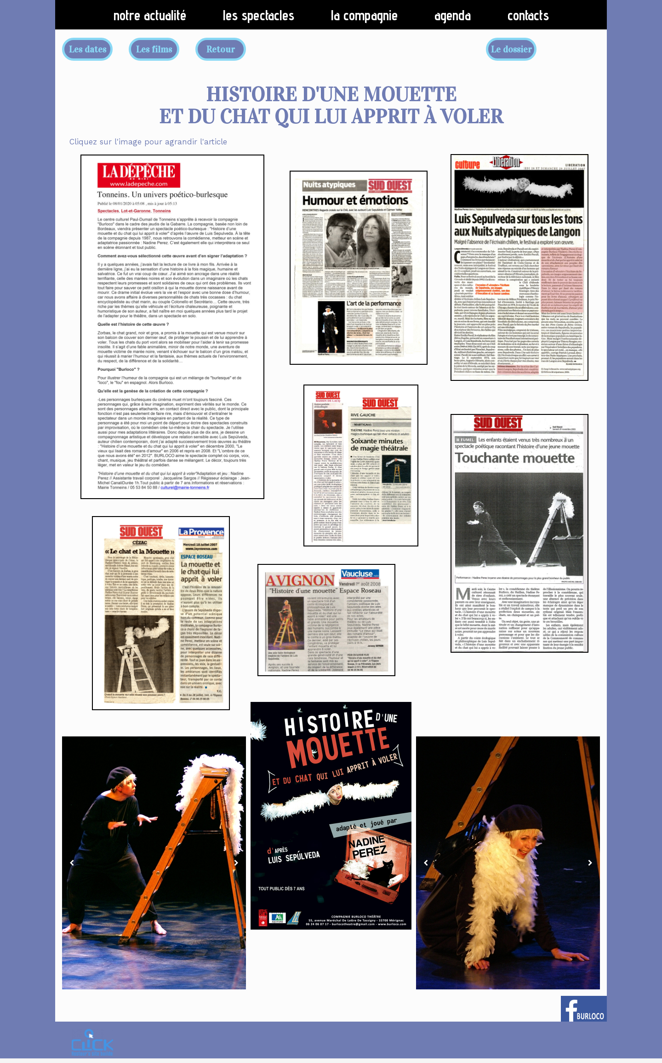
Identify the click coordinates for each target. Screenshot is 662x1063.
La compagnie (364, 15)
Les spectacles (258, 15)
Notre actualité (150, 15)
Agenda (452, 15)
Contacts (528, 15)
